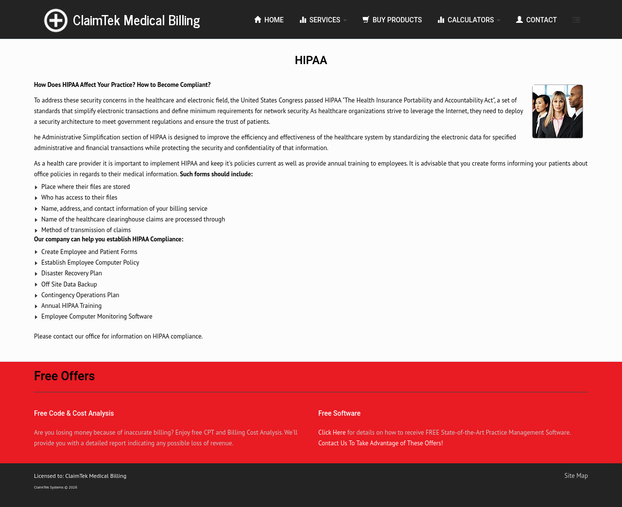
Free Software (339, 413)
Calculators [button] (469, 20)
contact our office (76, 336)
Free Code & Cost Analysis (74, 413)
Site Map (576, 476)
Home (269, 20)
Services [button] (323, 20)
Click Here (332, 432)
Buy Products (392, 20)
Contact (536, 20)
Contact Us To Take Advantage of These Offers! (380, 443)
